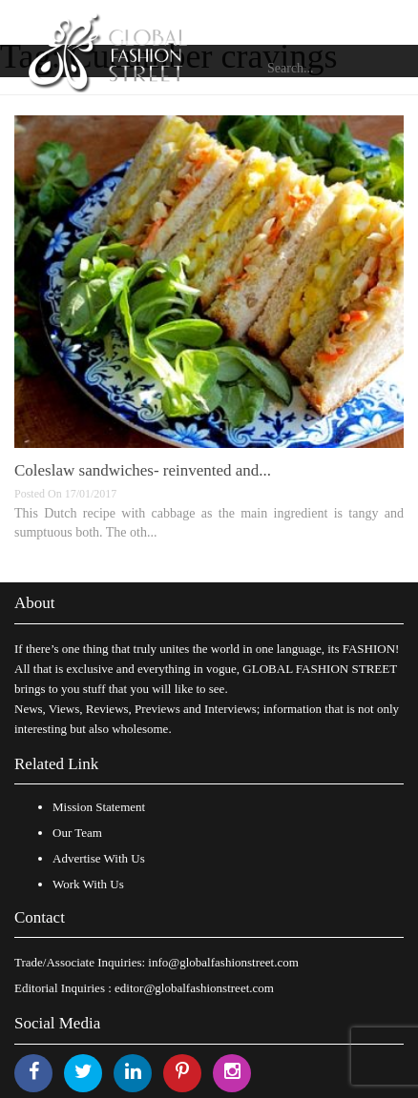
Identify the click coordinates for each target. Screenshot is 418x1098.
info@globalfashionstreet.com (223, 962)
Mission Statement (98, 807)
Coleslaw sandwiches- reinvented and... (142, 470)
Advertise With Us (98, 858)
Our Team (77, 832)
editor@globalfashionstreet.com (194, 988)
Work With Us (88, 884)
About (34, 603)
